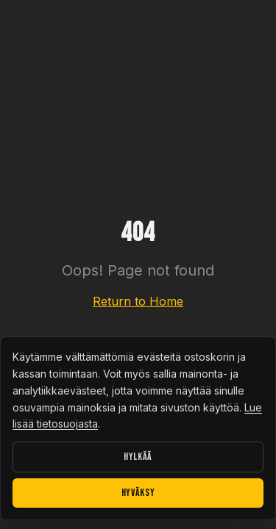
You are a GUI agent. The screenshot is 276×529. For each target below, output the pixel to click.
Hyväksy (138, 492)
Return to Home (138, 301)
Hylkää (138, 456)
